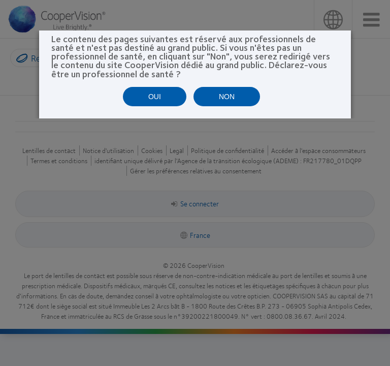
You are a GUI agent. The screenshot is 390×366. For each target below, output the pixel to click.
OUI (154, 97)
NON (227, 97)
